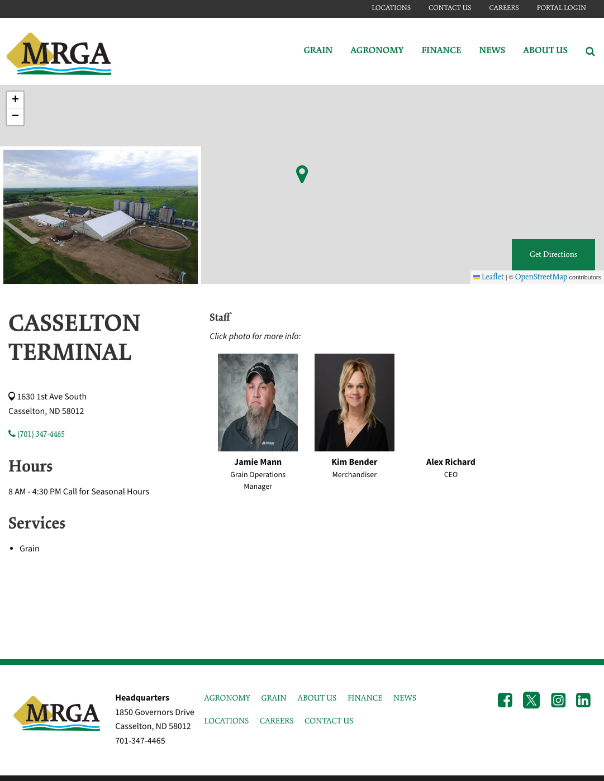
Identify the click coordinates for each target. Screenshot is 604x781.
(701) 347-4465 (36, 434)
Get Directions (553, 254)
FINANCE (365, 698)
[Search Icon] (590, 51)
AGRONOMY (227, 698)
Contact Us (450, 8)
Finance (441, 51)
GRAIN (274, 698)
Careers (504, 8)
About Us (545, 51)
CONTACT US (329, 721)
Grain (317, 51)
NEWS (404, 698)
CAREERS (277, 721)
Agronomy (376, 51)
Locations (391, 8)
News (492, 51)
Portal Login (561, 8)
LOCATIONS (226, 721)
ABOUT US (316, 698)
